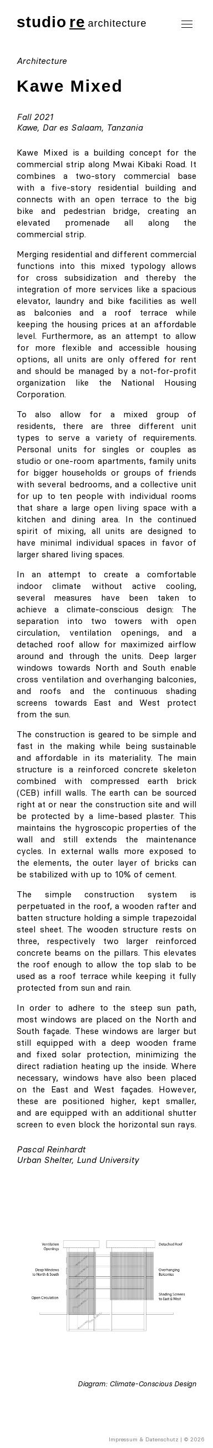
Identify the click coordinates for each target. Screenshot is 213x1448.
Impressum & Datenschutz (144, 1439)
